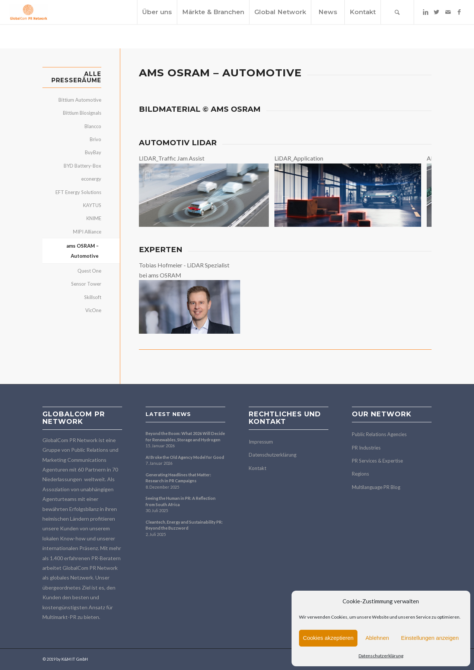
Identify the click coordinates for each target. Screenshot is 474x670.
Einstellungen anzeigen (430, 638)
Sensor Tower (86, 284)
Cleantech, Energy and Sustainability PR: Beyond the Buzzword (184, 525)
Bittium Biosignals (82, 113)
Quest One (89, 271)
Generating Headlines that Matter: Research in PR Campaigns (178, 477)
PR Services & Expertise (377, 461)
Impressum (261, 442)
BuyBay (93, 152)
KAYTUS (92, 205)
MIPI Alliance (87, 232)
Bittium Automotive (79, 100)
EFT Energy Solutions (78, 192)
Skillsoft (92, 297)
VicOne (93, 310)
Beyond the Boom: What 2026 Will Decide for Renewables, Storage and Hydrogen (185, 436)
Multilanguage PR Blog (376, 487)
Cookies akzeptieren (328, 638)
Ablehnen (377, 638)
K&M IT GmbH (74, 659)
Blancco (93, 126)
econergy (91, 179)
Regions (360, 474)
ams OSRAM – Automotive (82, 250)
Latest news (168, 414)
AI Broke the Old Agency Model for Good (185, 457)
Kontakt (257, 468)
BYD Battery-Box (82, 166)
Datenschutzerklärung (381, 655)
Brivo (95, 139)
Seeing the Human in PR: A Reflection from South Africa (181, 501)
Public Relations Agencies (379, 434)
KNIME (93, 218)
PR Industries (366, 448)
